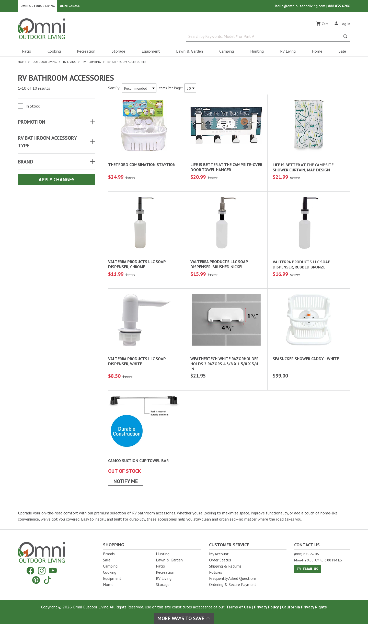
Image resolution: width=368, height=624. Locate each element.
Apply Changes (57, 181)
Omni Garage (70, 6)
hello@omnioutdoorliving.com (300, 6)
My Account (219, 553)
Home (317, 52)
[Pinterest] (36, 580)
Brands (109, 553)
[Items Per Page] (190, 89)
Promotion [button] (31, 123)
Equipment (151, 52)
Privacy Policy (266, 606)
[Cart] (322, 25)
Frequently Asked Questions (233, 578)
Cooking (54, 52)
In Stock (33, 107)
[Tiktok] (47, 580)
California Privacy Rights (304, 606)
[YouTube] (53, 571)
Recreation (86, 52)
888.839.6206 (339, 6)
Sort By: (114, 89)
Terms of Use (238, 606)
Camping (226, 52)
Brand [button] (25, 163)
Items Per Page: (170, 89)
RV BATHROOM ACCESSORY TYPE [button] (47, 143)
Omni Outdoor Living (37, 6)
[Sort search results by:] (139, 89)
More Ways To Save (184, 618)
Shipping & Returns (225, 566)
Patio (26, 52)
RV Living (288, 52)
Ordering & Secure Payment (232, 584)
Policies (215, 572)
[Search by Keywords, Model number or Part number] (264, 38)
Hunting (257, 52)
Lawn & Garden (189, 52)
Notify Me (125, 482)
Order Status (220, 559)
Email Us (307, 569)
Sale (342, 52)
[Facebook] (30, 571)
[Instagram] (41, 571)
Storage (118, 52)
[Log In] (342, 25)
